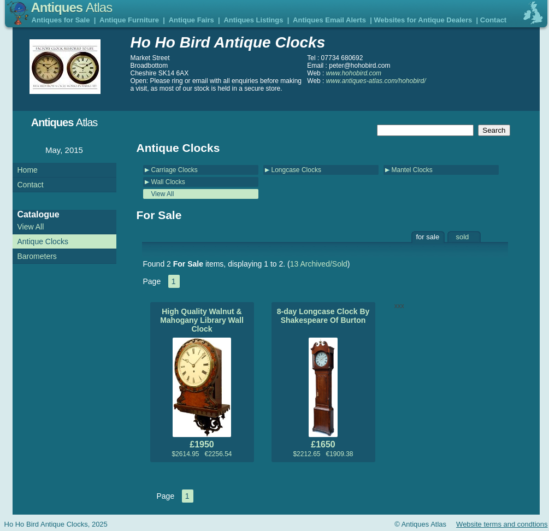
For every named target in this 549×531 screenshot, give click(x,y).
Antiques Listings (253, 20)
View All (162, 194)
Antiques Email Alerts (329, 20)
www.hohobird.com (353, 73)
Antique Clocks (42, 241)
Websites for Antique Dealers (423, 20)
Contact (493, 20)
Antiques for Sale (61, 20)
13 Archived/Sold (318, 263)
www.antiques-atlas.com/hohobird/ (376, 81)
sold (462, 237)
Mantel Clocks (412, 170)
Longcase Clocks (296, 170)
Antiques (72, 7)
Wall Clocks (168, 182)
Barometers (37, 256)
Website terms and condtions (501, 524)
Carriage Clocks (174, 170)
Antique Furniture (129, 20)
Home (27, 170)
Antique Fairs (191, 20)
